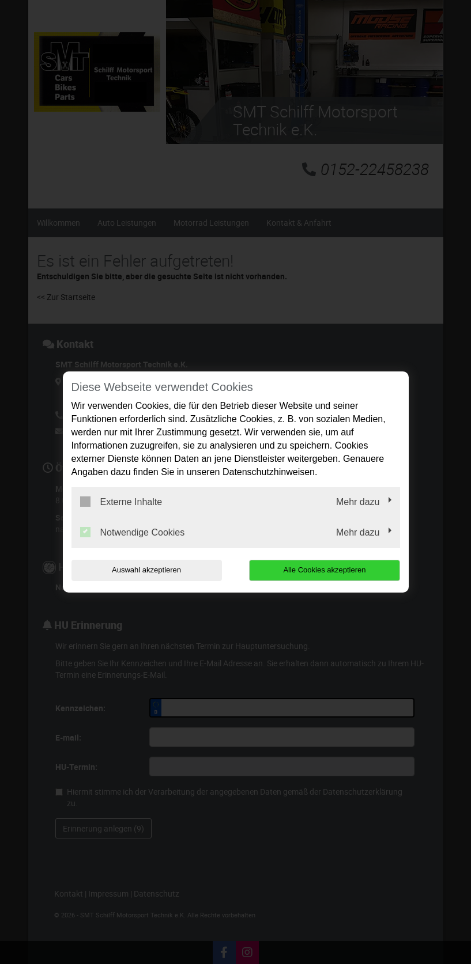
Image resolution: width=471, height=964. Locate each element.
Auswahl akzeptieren (145, 570)
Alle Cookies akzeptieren (326, 570)
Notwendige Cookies (132, 532)
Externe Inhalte (121, 501)
